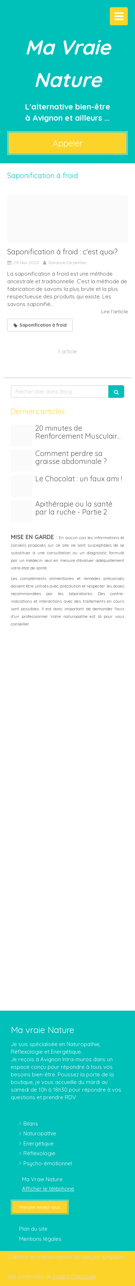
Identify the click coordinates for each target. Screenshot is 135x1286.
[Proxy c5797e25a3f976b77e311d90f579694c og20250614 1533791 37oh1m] (21, 435)
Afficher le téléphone (48, 1188)
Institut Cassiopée (74, 1276)
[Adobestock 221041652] (21, 461)
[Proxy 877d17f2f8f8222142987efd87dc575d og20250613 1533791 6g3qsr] (21, 486)
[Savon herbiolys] (67, 219)
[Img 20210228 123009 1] (21, 511)
